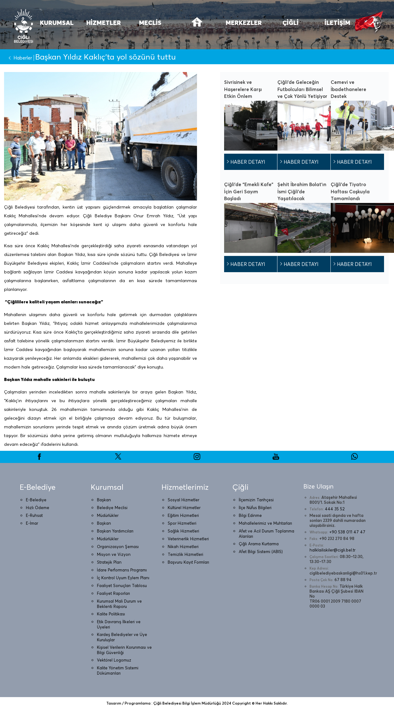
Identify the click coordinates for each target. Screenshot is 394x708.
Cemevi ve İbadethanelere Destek (348, 89)
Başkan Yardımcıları (115, 530)
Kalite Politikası (111, 613)
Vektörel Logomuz (114, 659)
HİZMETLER (103, 22)
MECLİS (150, 22)
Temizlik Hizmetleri (185, 554)
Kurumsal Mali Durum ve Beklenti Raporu (119, 604)
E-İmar (32, 523)
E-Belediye (36, 499)
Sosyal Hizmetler (183, 499)
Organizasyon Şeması (118, 546)
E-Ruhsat (34, 515)
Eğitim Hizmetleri (183, 515)
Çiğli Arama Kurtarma (259, 543)
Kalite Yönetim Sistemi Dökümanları (117, 670)
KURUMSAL (57, 22)
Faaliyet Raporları (113, 593)
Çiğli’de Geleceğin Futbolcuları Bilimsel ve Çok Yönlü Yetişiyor (302, 89)
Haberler (19, 58)
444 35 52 (335, 508)
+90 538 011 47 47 (347, 531)
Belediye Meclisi (112, 507)
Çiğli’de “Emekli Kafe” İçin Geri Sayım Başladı (248, 191)
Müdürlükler (107, 515)
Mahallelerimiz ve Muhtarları (265, 523)
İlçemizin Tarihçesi (256, 499)
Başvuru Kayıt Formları (188, 562)
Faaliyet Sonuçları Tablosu (122, 585)
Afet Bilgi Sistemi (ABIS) (261, 551)
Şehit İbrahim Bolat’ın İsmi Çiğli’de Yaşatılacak (301, 191)
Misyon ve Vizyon (114, 554)
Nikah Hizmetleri (183, 546)
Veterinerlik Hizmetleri (188, 538)
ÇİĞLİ (290, 22)
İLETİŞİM (337, 22)
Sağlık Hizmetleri (183, 530)
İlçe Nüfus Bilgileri (255, 507)
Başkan (104, 499)
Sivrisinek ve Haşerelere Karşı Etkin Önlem (243, 89)
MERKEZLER (244, 22)
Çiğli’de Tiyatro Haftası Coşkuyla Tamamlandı (350, 191)
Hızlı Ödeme (37, 507)
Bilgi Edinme (250, 515)
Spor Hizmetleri (182, 523)
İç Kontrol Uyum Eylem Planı (123, 577)
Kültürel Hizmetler (184, 507)
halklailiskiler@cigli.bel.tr (332, 549)
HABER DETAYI (247, 162)
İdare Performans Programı (122, 569)
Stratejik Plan (109, 562)
